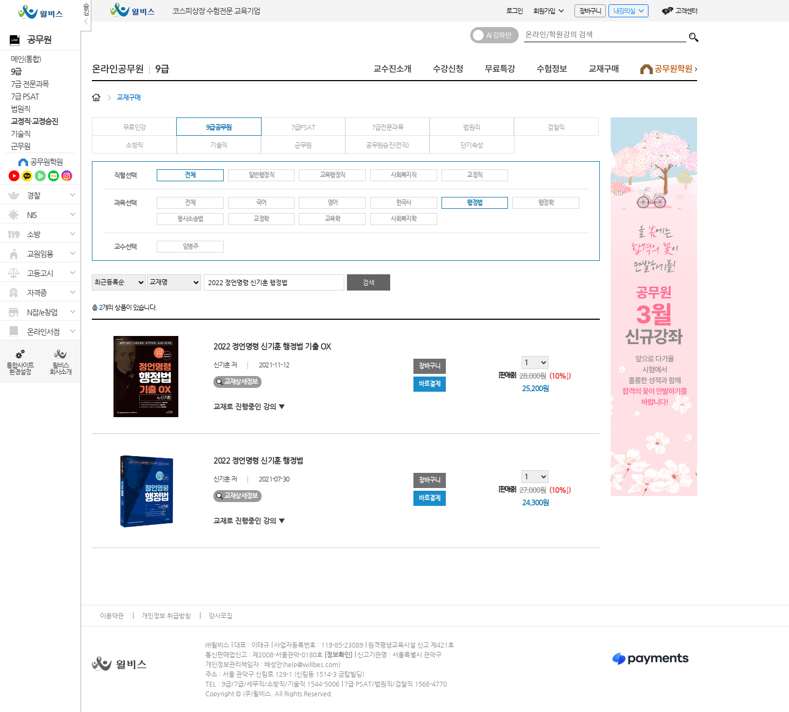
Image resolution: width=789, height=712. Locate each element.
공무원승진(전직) (387, 145)
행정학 (545, 202)
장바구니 (590, 11)
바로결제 (429, 383)
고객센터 (686, 11)
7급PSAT (303, 127)
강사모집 (220, 615)
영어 (332, 202)
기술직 (20, 133)
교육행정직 (332, 175)
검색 (693, 34)
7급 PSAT (25, 96)
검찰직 (555, 127)
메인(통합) (26, 59)
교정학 (261, 218)
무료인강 (134, 127)
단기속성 (471, 145)
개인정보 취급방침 (166, 615)
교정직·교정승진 (34, 121)
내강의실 (626, 12)
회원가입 (548, 11)
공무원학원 (46, 161)
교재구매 (604, 69)
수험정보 (552, 69)
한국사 (403, 202)
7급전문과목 (387, 127)
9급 (16, 71)
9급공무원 (219, 127)
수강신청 (448, 69)
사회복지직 (403, 175)
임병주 (190, 246)
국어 (261, 202)
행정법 (474, 202)
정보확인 (338, 654)
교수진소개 (392, 69)
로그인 (514, 11)
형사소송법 (190, 218)
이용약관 (112, 615)
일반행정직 (261, 175)
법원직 (20, 108)
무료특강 (500, 69)
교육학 (332, 218)
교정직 (474, 175)
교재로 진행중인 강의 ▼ (249, 407)
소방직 (134, 145)
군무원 (20, 146)
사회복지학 (403, 218)
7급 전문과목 (30, 84)
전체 (190, 175)
